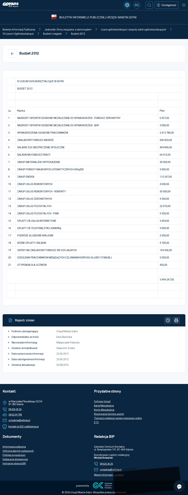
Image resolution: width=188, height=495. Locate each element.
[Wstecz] (12, 53)
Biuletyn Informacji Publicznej (19, 29)
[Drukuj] (176, 320)
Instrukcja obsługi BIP (14, 463)
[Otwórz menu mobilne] (183, 5)
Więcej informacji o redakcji (109, 474)
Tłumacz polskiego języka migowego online (118, 418)
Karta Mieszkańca (104, 405)
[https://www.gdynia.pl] (10, 5)
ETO (96, 422)
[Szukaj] (149, 5)
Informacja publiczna (14, 446)
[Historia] (167, 320)
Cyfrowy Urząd (102, 401)
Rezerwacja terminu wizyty (109, 414)
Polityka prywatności (14, 455)
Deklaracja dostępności (15, 459)
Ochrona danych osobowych (18, 451)
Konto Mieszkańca (104, 409)
